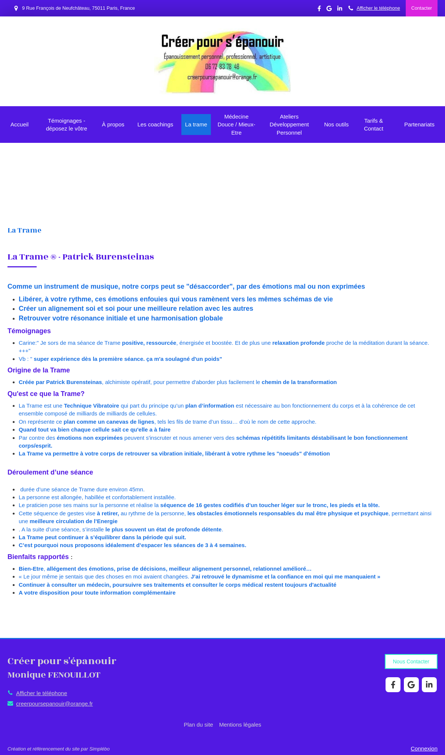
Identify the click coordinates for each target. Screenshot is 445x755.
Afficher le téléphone (378, 8)
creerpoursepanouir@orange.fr (54, 703)
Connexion (424, 748)
